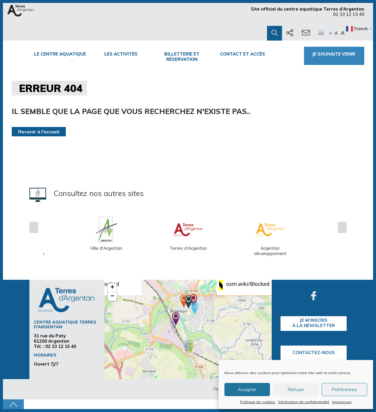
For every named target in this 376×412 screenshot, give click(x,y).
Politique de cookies (257, 402)
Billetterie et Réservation (181, 56)
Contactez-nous (314, 352)
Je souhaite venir (334, 54)
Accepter (247, 389)
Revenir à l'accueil (38, 132)
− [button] (112, 296)
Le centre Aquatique (60, 54)
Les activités (120, 54)
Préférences (344, 389)
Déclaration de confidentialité (303, 402)
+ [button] (112, 287)
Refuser (296, 389)
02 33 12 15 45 (348, 14)
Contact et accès (242, 54)
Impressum (342, 402)
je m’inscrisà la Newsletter (313, 322)
